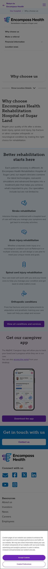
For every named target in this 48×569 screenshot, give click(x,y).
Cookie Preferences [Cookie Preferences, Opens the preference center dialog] (24, 564)
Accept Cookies (24, 557)
